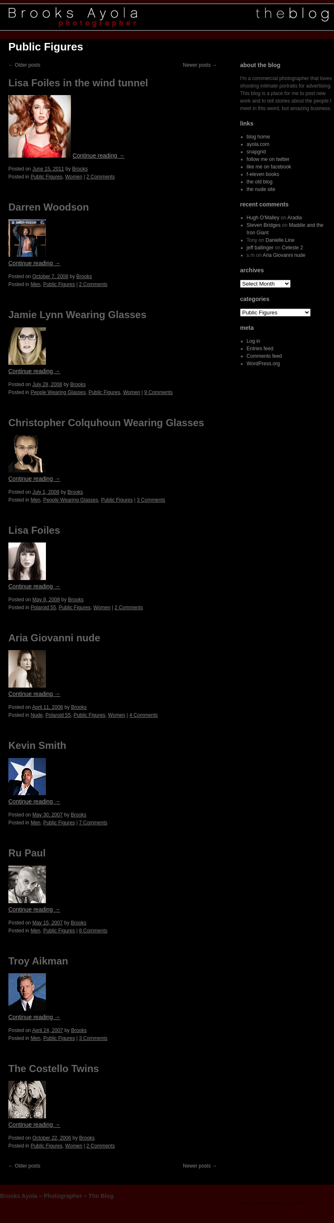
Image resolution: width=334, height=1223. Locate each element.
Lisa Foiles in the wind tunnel (78, 82)
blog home (258, 137)
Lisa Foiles (34, 530)
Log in (254, 341)
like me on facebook (269, 167)
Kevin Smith (37, 745)
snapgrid (256, 152)
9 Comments (158, 392)
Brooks (80, 169)
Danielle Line (280, 240)
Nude (36, 715)
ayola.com (258, 144)
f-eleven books (263, 174)
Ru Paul (27, 853)
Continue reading (99, 155)
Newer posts (200, 65)
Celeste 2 (292, 248)
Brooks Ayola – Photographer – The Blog (57, 1196)
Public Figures (46, 177)
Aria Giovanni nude (54, 637)
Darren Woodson (48, 207)
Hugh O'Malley (263, 218)
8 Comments (93, 931)
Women (73, 177)
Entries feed (260, 349)
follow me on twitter (268, 159)
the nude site (261, 189)
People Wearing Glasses (58, 392)
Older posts (24, 65)
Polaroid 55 (43, 607)
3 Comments (151, 500)
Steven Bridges (264, 225)
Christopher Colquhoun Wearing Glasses (106, 422)
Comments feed (264, 356)
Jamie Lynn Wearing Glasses (77, 314)
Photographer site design (265, 1203)
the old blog (260, 182)
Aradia (294, 218)
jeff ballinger (260, 248)
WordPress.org (263, 364)
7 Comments (93, 823)
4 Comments (143, 715)
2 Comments (100, 177)
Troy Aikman (38, 961)
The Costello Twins (53, 1068)
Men (35, 284)
